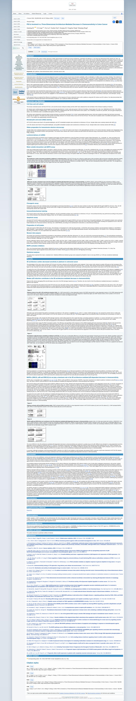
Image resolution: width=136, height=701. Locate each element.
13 (100, 91)
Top (19, 55)
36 (91, 479)
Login (44, 13)
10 (58, 87)
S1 (117, 267)
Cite (63, 18)
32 (51, 464)
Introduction (19, 56)
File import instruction (53, 51)
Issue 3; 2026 (17, 24)
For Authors (26, 13)
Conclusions (19, 63)
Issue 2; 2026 (17, 26)
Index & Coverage (18, 42)
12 (27, 88)
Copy (30, 47)
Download (44, 51)
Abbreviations (18, 67)
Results (19, 60)
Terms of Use (98, 698)
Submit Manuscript (36, 13)
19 (74, 281)
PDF (115, 17)
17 (80, 248)
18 (66, 249)
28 (56, 380)
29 (120, 380)
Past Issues (16, 34)
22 (90, 284)
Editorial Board (17, 37)
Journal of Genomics (18, 84)
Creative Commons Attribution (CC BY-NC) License (72, 693)
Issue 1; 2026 (17, 29)
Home (14, 13)
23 (92, 284)
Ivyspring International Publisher (72, 697)
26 (67, 328)
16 (55, 248)
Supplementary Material (19, 65)
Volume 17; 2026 (18, 31)
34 (114, 476)
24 (96, 313)
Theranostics (19, 81)
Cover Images (17, 39)
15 (114, 124)
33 (112, 476)
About (19, 13)
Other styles (37, 47)
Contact (50, 13)
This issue (56, 18)
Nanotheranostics (18, 87)
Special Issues (17, 44)
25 (41, 319)
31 (49, 464)
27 (54, 380)
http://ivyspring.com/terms (94, 693)
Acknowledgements (19, 68)
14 (63, 92)
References (19, 69)
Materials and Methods (18, 58)
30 (121, 380)
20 (39, 319)
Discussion (19, 61)
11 (61, 92)
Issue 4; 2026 (17, 21)
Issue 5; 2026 (17, 18)
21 (75, 281)
